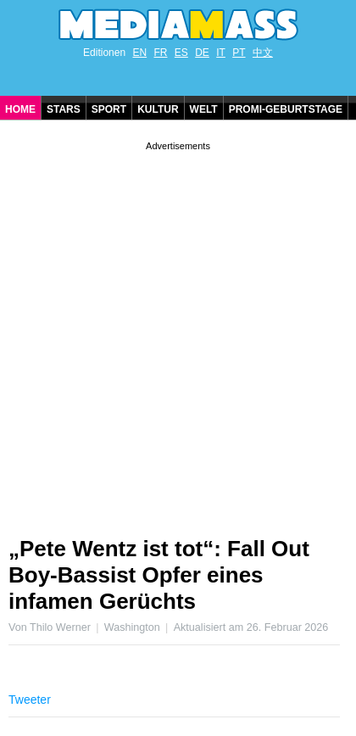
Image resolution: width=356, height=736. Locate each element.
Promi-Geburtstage (285, 109)
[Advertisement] (178, 332)
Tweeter (29, 699)
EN (139, 53)
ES (181, 53)
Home (20, 109)
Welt (204, 109)
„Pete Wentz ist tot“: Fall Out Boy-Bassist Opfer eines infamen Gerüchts (158, 575)
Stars (64, 109)
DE (202, 53)
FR (160, 53)
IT (220, 53)
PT (238, 53)
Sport (109, 109)
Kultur (157, 109)
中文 (263, 53)
